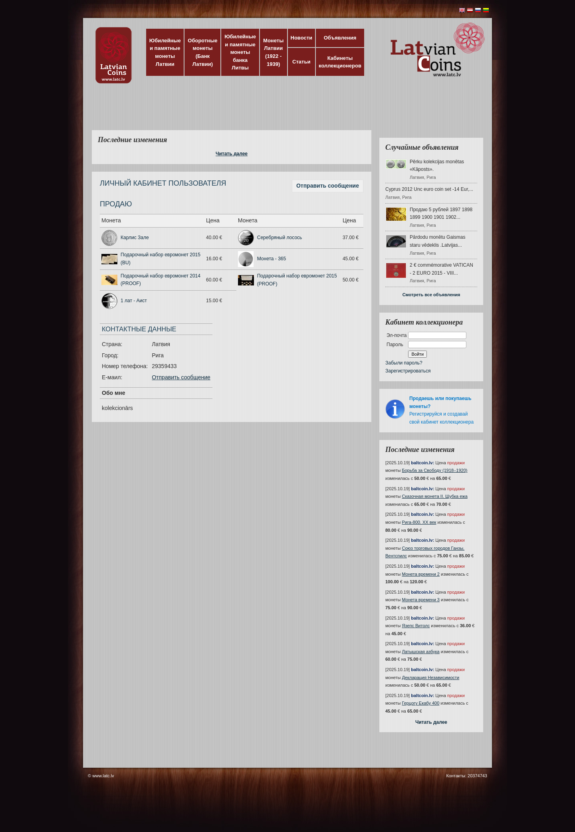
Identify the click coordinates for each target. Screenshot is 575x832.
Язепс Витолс (416, 625)
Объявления (340, 38)
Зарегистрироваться (407, 371)
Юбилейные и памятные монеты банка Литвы (240, 52)
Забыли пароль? (403, 363)
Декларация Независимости (431, 677)
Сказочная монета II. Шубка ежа (435, 496)
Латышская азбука (421, 651)
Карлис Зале (135, 237)
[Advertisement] (285, 112)
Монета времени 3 (421, 599)
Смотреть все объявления (431, 294)
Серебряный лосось (279, 237)
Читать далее (232, 153)
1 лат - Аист (134, 300)
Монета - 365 (271, 258)
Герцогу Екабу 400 (421, 703)
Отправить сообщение (327, 185)
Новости (302, 38)
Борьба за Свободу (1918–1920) (435, 470)
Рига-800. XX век (419, 522)
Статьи (301, 62)
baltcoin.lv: (422, 462)
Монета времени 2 (421, 574)
